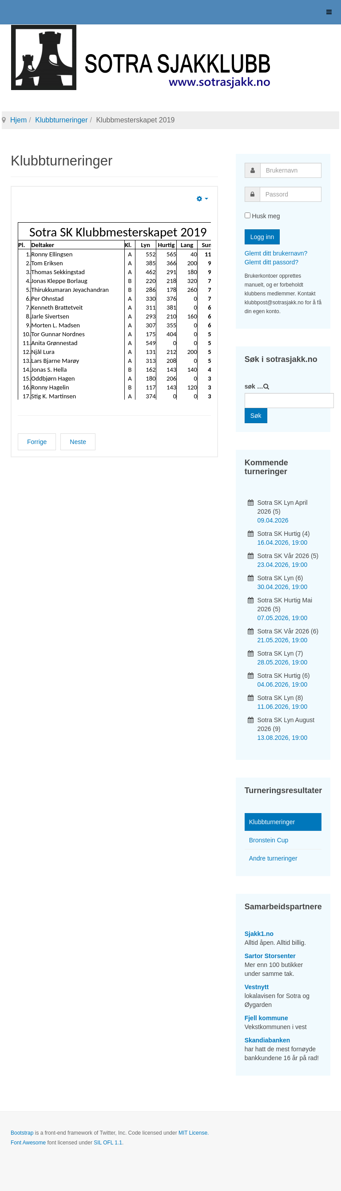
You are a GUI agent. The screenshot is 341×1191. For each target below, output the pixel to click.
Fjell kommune (266, 1018)
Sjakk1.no (259, 933)
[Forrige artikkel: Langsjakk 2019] (37, 441)
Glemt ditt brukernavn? (276, 253)
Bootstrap (22, 1133)
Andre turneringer (273, 858)
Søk (256, 415)
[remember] (247, 215)
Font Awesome (28, 1143)
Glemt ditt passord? (271, 262)
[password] (290, 194)
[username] (290, 170)
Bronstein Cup (269, 840)
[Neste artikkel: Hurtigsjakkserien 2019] (77, 441)
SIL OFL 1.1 (108, 1143)
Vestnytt (257, 987)
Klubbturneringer (61, 120)
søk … (254, 386)
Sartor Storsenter (270, 955)
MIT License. (193, 1133)
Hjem (18, 120)
